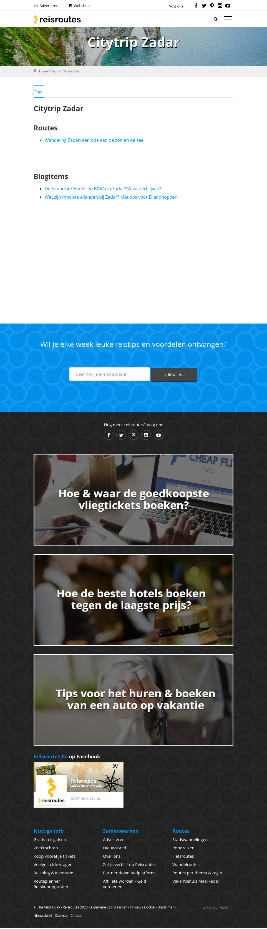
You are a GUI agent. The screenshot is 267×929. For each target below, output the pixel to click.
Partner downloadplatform (129, 873)
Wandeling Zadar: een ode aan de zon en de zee (94, 141)
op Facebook (67, 757)
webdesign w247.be (218, 908)
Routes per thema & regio (197, 873)
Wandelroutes (186, 865)
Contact (76, 916)
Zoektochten (46, 848)
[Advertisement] (133, 260)
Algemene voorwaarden (108, 908)
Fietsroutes (183, 857)
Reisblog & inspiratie (53, 873)
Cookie (149, 908)
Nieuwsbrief (114, 848)
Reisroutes (57, 19)
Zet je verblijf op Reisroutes (129, 865)
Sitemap (61, 916)
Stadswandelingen (190, 840)
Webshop (79, 5)
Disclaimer (165, 908)
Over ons (111, 857)
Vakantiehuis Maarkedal (195, 882)
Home (43, 71)
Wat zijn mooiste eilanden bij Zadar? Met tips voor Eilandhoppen (111, 198)
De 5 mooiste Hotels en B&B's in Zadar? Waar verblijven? (103, 189)
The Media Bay (48, 908)
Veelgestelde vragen (53, 865)
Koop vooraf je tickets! (55, 857)
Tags (54, 71)
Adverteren (46, 5)
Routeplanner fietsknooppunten (51, 884)
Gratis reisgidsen (50, 840)
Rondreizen (183, 848)
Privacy (135, 908)
